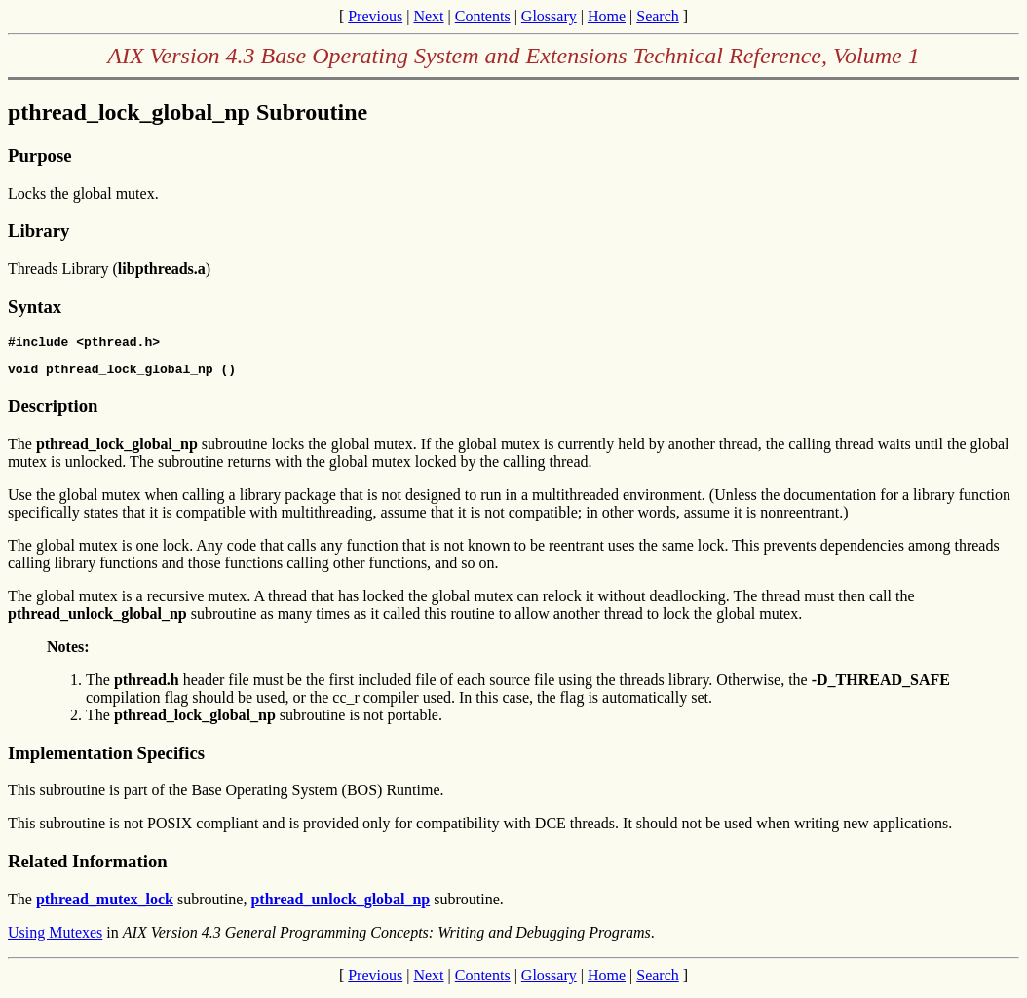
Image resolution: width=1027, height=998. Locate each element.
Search (657, 16)
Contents (483, 16)
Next (428, 16)
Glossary (549, 16)
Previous (375, 16)
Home (607, 16)
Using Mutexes (55, 938)
